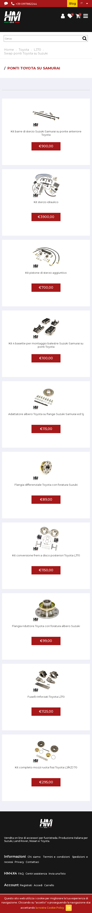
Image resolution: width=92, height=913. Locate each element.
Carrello (49, 885)
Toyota (24, 50)
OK (69, 907)
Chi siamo (34, 856)
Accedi (38, 885)
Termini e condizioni (56, 856)
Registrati (26, 885)
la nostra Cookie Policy (50, 907)
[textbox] (46, 38)
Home (9, 50)
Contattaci (32, 862)
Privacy (19, 862)
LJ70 (37, 50)
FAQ (21, 873)
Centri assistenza (36, 873)
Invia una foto (57, 873)
